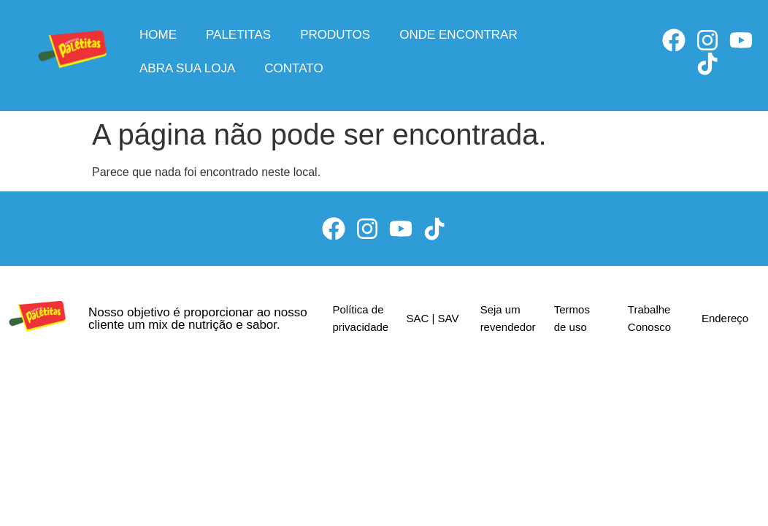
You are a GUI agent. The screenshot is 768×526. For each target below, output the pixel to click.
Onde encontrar (458, 35)
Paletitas (238, 35)
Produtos (335, 35)
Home (158, 35)
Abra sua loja (187, 68)
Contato (293, 68)
